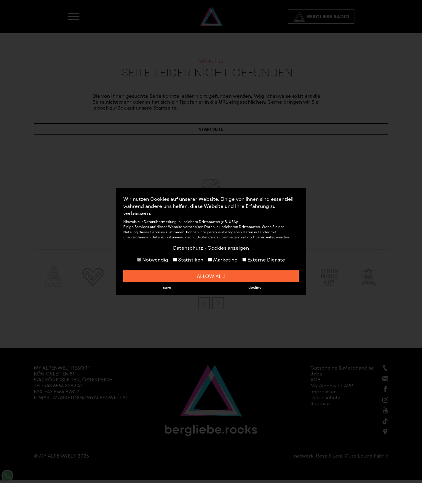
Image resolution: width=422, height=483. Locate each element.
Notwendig (152, 259)
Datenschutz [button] (188, 248)
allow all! (211, 276)
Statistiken (188, 259)
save (167, 287)
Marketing (223, 259)
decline (255, 287)
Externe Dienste (263, 259)
